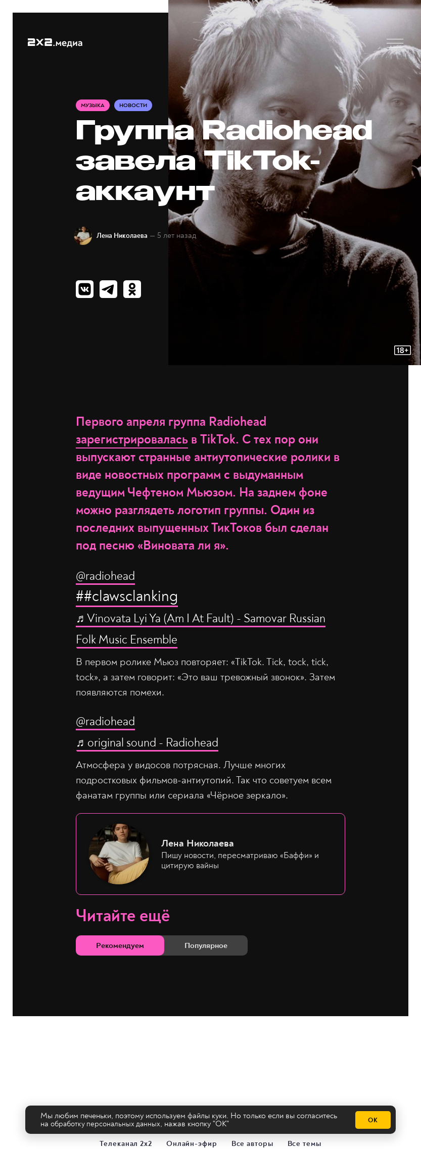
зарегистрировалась (132, 443)
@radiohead (114, 578)
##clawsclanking (127, 599)
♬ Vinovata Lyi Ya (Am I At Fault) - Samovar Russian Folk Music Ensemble (198, 632)
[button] (395, 43)
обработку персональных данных (108, 1124)
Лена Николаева (128, 237)
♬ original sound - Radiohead (170, 745)
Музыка (94, 107)
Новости (136, 107)
